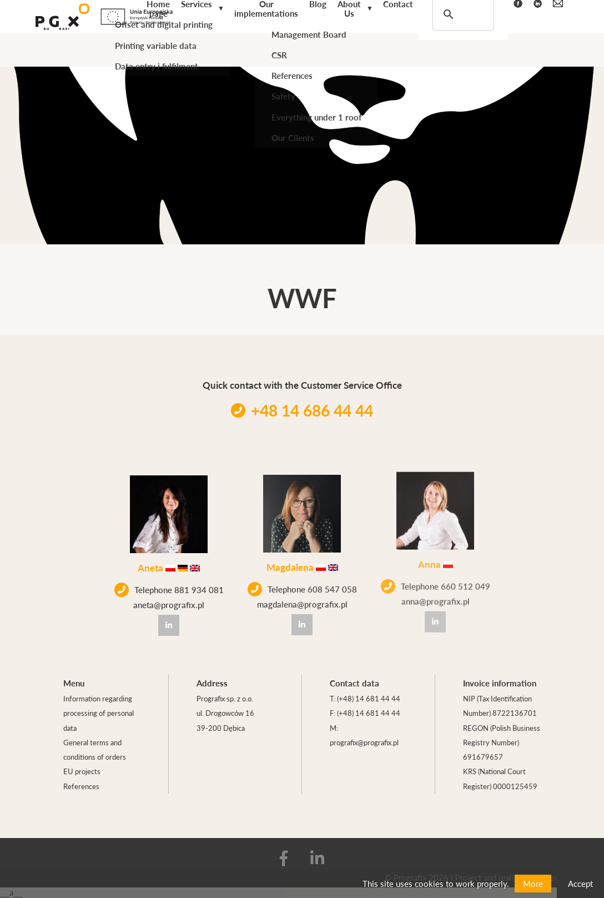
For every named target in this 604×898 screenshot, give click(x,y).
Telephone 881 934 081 (169, 588)
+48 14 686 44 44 (302, 410)
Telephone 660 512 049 (435, 576)
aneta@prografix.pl (168, 603)
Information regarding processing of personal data (98, 713)
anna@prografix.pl (435, 591)
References (81, 786)
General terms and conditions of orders (94, 749)
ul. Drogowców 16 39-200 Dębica (225, 720)
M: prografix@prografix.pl (364, 735)
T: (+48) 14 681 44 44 (365, 698)
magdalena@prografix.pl (302, 600)
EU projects (81, 771)
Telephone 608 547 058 (302, 585)
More (533, 883)
